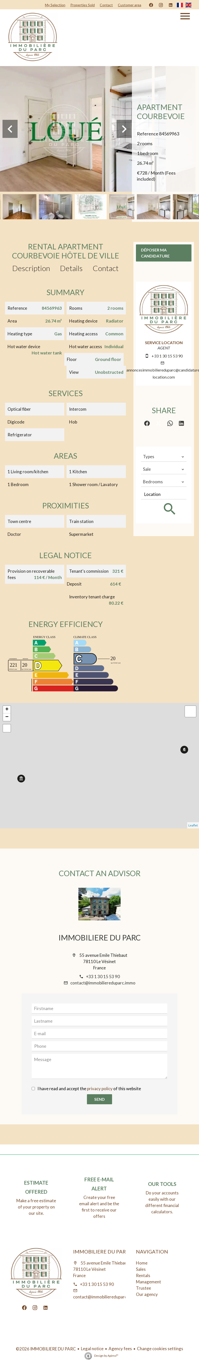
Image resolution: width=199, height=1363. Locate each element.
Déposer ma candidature (155, 252)
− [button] (7, 717)
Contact (106, 268)
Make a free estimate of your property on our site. (36, 1207)
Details (71, 268)
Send (99, 1099)
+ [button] (7, 709)
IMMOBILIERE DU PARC (100, 937)
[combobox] (163, 457)
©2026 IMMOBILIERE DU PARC (46, 1348)
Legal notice (92, 1348)
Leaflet (193, 825)
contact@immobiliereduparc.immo (102, 982)
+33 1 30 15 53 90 (167, 355)
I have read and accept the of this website (89, 1088)
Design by (106, 1355)
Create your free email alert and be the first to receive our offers (99, 1207)
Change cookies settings (160, 1348)
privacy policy (100, 1088)
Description (31, 268)
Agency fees (120, 1348)
